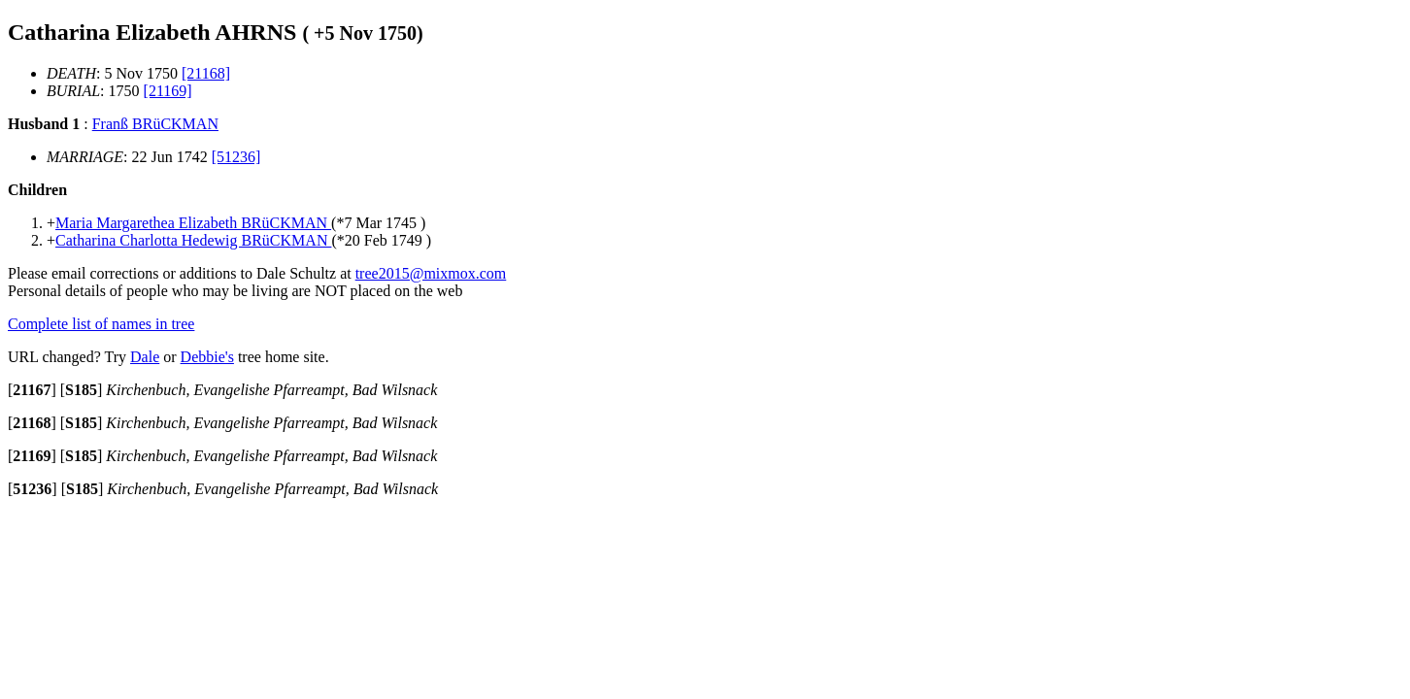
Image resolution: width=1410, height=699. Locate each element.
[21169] (168, 91)
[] (32, 390)
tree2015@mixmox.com (431, 273)
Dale (144, 357)
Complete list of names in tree (101, 324)
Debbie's (207, 357)
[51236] (236, 157)
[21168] (206, 73)
